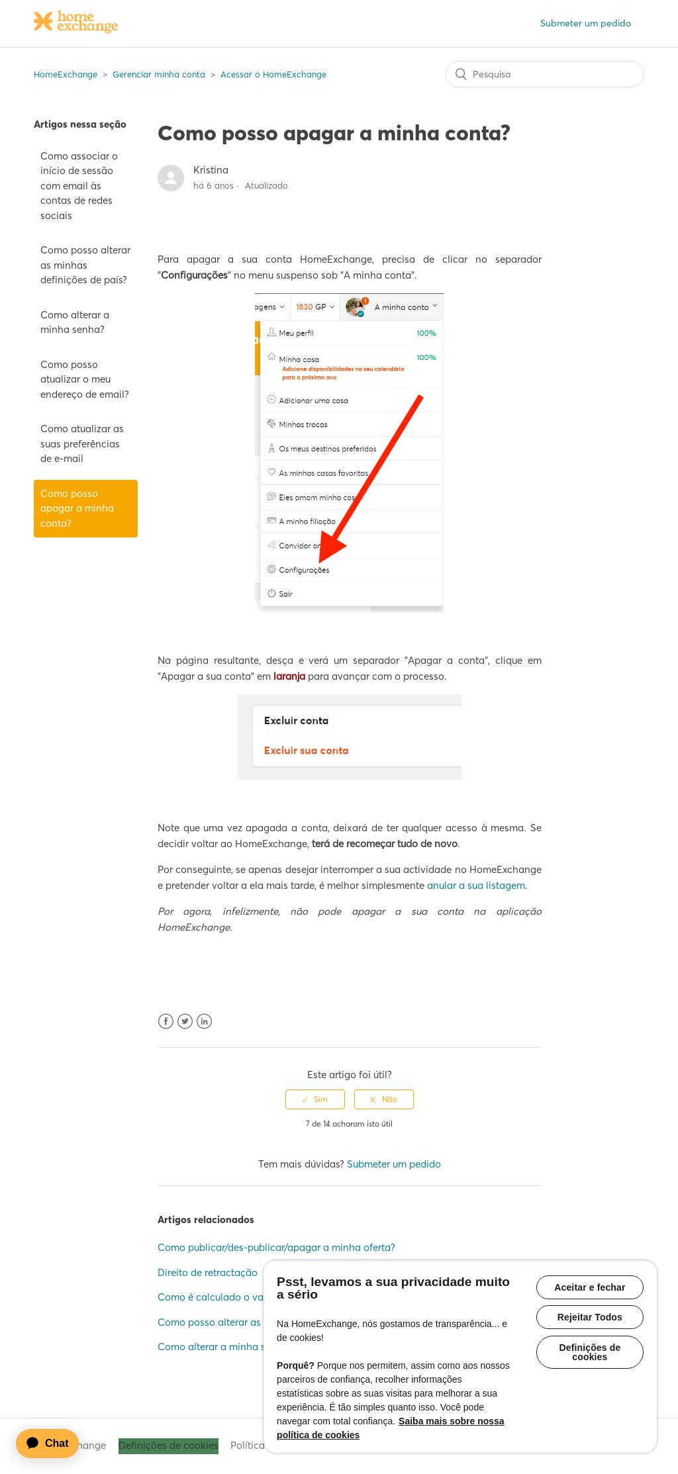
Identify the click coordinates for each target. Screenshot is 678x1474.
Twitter (185, 1021)
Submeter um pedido (585, 23)
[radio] (315, 1099)
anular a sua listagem (476, 885)
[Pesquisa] (545, 74)
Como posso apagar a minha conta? (77, 508)
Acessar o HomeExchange (273, 74)
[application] (53, 1443)
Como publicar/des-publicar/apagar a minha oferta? (276, 1247)
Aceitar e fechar (589, 1287)
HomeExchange (65, 74)
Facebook (166, 1021)
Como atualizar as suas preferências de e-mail (82, 443)
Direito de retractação (208, 1272)
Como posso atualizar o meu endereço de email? (84, 379)
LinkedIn (204, 1021)
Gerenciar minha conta (159, 74)
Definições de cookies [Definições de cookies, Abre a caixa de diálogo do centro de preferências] (589, 1353)
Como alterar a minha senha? (74, 322)
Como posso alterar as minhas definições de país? (85, 265)
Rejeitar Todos (589, 1318)
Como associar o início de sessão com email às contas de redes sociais (79, 186)
